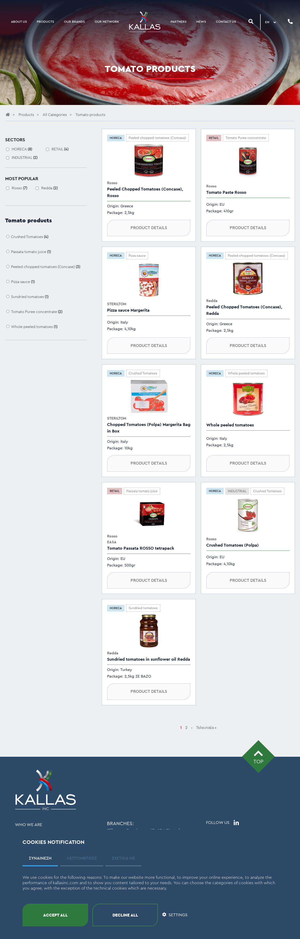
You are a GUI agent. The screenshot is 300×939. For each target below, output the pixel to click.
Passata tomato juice (31, 252)
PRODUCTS (45, 21)
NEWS (201, 21)
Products (27, 115)
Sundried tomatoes (30, 297)
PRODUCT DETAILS (149, 228)
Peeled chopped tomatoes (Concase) (45, 267)
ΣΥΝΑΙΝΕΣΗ (40, 858)
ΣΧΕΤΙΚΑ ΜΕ (123, 858)
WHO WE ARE (28, 825)
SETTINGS (175, 915)
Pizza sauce (23, 282)
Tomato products (90, 115)
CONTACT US (226, 21)
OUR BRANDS (74, 21)
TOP (258, 756)
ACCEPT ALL (55, 915)
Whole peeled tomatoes (34, 327)
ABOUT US (19, 21)
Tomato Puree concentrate (36, 312)
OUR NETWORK (107, 21)
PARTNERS (179, 21)
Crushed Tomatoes (29, 237)
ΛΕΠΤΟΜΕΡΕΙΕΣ (82, 858)
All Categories (55, 115)
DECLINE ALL (125, 915)
